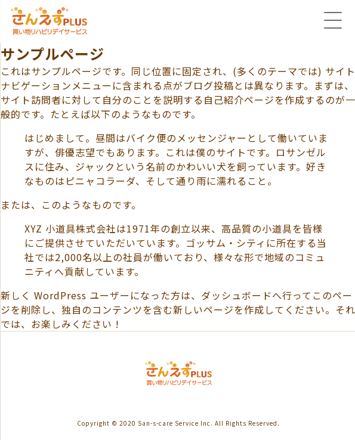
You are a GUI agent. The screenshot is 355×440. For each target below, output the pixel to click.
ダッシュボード (236, 295)
